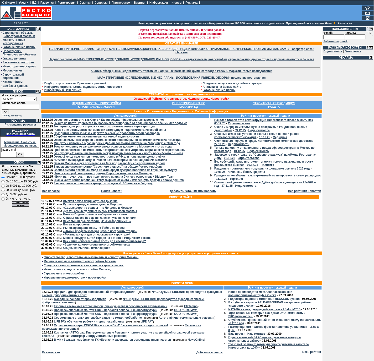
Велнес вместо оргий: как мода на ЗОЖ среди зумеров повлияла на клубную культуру (115, 170)
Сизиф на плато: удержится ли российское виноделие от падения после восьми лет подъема (120, 123)
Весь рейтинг (311, 352)
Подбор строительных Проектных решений (75, 83)
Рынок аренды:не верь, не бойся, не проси (94, 228)
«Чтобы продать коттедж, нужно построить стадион (100, 231)
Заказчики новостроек (18, 62)
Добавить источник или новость (193, 191)
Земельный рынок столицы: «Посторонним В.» (97, 221)
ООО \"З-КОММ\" (185, 310)
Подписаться (332, 51)
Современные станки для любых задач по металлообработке (98, 317)
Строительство (239, 123)
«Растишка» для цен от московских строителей (96, 234)
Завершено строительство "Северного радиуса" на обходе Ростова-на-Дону (108, 166)
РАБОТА (274, 107)
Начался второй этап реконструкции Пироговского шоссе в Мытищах (103, 173)
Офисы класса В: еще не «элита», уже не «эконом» (99, 217)
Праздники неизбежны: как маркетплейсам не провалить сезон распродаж (107, 133)
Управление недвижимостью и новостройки (75, 277)
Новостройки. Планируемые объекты (19, 52)
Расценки (47, 2)
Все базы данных (15, 86)
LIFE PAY (146, 321)
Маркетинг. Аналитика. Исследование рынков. (20, 144)
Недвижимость (259, 130)
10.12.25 (264, 137)
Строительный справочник (13, 76)
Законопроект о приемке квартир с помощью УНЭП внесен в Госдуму (103, 183)
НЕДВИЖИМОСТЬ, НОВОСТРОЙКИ (96, 103)
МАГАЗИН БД (188, 107)
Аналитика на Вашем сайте (222, 86)
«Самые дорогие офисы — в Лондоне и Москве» (98, 207)
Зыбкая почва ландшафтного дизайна (90, 201)
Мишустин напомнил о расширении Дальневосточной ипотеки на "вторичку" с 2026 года (117, 143)
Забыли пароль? (335, 41)
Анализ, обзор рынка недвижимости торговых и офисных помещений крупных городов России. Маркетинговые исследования (181, 71)
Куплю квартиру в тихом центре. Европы (92, 204)
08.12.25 (229, 158)
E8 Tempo (190, 306)
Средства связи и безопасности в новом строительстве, (84, 265)
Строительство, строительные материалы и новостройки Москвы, (91, 257)
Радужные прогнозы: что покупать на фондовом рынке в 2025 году (262, 168)
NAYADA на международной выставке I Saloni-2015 (264, 309)
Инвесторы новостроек (19, 66)
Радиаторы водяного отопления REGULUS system (264, 299)
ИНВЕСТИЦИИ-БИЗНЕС (188, 103)
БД (34, 2)
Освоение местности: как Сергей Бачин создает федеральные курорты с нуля (109, 119)
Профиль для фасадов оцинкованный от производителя (94, 292)
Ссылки (85, 2)
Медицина (280, 137)
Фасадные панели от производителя (80, 299)
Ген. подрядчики (14, 58)
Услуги (23, 2)
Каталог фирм (13, 81)
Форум (177, 2)
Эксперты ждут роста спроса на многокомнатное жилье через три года (104, 126)
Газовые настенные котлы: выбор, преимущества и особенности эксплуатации (110, 306)
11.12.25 (221, 178)
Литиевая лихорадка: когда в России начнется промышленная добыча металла (110, 160)
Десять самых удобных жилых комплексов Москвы (100, 211)
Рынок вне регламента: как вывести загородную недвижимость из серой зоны (110, 129)
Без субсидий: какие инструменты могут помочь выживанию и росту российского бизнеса (118, 153)
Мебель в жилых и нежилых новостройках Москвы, (80, 261)
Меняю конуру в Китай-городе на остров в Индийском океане (107, 238)
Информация (158, 2)
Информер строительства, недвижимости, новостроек (83, 86)
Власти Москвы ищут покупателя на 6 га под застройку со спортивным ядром (109, 163)
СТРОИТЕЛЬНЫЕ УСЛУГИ (96, 107)
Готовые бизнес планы (19, 47)
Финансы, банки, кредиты (246, 172)
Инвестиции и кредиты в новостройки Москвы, (77, 269)
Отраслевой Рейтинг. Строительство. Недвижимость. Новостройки (181, 98)
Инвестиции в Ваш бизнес (63, 90)
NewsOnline (196, 339)
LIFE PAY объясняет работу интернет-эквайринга (89, 321)
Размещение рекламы (20, 124)
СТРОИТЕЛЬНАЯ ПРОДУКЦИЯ (274, 103)
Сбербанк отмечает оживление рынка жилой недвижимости (96, 136)
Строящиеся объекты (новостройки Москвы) (19, 34)
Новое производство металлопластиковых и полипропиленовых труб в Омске (260, 293)
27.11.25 (219, 144)
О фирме (8, 2)
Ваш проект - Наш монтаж (246, 333)
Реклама (191, 2)
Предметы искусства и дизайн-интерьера (232, 83)
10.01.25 (219, 172)
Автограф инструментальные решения (186, 317)
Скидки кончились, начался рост (86, 248)
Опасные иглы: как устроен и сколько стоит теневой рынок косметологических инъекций (118, 140)
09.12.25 (240, 130)
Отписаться (352, 51)
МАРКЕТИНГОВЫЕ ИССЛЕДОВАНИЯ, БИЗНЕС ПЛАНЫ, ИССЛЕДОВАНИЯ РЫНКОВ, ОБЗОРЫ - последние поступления (181, 77)
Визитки (139, 2)
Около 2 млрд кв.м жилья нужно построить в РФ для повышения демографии (109, 156)
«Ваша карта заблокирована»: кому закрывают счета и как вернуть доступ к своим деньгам (119, 180)
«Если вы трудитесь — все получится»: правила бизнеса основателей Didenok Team (114, 176)
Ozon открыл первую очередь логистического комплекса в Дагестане (263, 140)
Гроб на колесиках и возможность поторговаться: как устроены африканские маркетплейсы (119, 150)
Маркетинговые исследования (14, 41)
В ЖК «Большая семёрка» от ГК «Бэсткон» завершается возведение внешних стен (112, 339)
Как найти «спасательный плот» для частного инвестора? (104, 241)
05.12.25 (219, 123)
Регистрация (67, 2)
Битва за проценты (76, 224)
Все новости (51, 191)
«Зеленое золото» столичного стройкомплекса (96, 244)
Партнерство (121, 2)
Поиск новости (111, 191)
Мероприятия (12, 70)
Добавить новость (209, 352)
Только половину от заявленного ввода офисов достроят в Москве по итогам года (112, 146)
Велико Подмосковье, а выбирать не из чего (95, 214)
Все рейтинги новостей (304, 191)
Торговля (236, 178)
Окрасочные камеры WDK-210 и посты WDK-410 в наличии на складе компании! (111, 325)
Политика (267, 165)
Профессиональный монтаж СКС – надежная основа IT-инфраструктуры (105, 310)
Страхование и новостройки (64, 273)
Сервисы (101, 2)
